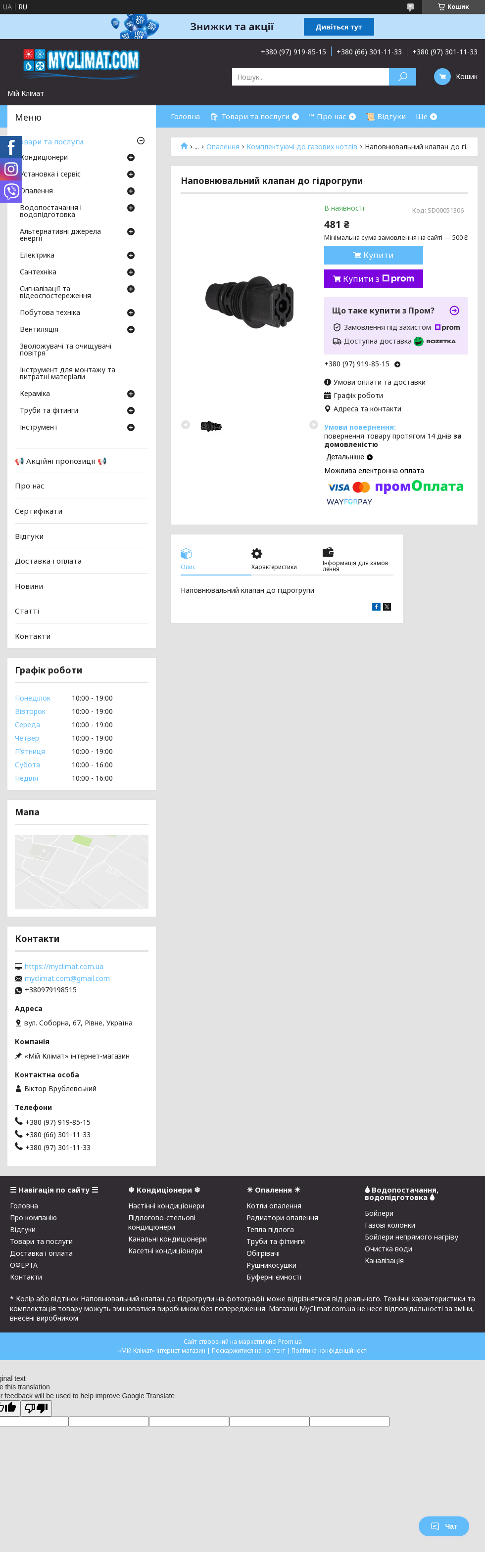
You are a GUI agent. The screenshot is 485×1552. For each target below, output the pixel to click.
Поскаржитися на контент (248, 1350)
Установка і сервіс (50, 174)
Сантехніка (38, 272)
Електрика (37, 256)
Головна (185, 116)
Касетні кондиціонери (165, 1250)
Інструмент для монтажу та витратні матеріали (67, 373)
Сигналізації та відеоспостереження (55, 292)
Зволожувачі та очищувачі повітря (65, 350)
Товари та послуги (49, 141)
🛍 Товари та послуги (250, 116)
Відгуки (29, 535)
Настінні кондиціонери (166, 1205)
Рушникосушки (271, 1265)
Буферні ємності (273, 1277)
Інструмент (39, 428)
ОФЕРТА (24, 1265)
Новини (29, 586)
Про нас (30, 485)
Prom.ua (290, 1341)
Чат (444, 1526)
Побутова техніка (50, 313)
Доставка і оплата (48, 561)
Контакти (32, 636)
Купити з (378, 278)
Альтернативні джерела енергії (60, 235)
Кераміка (35, 394)
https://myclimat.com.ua (64, 966)
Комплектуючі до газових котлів (301, 146)
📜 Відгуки (386, 116)
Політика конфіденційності (329, 1350)
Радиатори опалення (282, 1217)
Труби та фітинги (49, 411)
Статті (27, 611)
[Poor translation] (36, 1408)
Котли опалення (273, 1205)
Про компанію (33, 1217)
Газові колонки (390, 1225)
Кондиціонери (44, 158)
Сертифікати (38, 511)
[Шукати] (402, 77)
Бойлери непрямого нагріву (411, 1237)
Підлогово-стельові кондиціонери (161, 1222)
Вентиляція (39, 330)
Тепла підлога (270, 1229)
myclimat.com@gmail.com (67, 978)
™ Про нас (327, 116)
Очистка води (388, 1248)
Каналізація (384, 1260)
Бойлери (379, 1213)
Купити (378, 255)
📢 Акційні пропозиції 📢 (61, 461)
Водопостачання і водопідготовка (51, 211)
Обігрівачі (263, 1253)
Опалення (223, 146)
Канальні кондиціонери (167, 1238)
